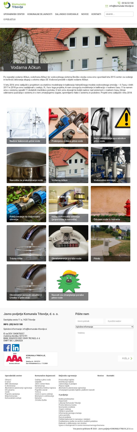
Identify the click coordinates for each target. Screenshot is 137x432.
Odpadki (38, 382)
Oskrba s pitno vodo (43, 380)
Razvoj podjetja (65, 417)
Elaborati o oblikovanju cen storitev (73, 423)
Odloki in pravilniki (66, 411)
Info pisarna (9, 390)
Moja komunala (11, 396)
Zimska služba (41, 400)
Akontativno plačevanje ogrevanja (18, 388)
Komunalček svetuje (13, 398)
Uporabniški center (13, 376)
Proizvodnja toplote (66, 380)
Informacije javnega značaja (70, 413)
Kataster (38, 398)
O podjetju (63, 395)
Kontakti (110, 376)
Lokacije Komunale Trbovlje (70, 403)
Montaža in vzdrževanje (44, 396)
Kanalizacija (40, 386)
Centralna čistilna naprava (45, 388)
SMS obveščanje (11, 384)
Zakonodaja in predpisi (68, 384)
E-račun (8, 382)
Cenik (7, 392)
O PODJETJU (9, 19)
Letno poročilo (64, 415)
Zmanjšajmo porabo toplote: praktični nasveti (77, 390)
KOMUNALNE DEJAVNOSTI (39, 14)
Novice (100, 376)
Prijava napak (64, 386)
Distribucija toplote (66, 382)
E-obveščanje (10, 386)
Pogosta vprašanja (12, 394)
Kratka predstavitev (66, 399)
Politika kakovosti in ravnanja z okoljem (74, 419)
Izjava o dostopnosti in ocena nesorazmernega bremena (81, 425)
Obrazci (8, 380)
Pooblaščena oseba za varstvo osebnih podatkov (78, 421)
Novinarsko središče (67, 407)
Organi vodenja (65, 409)
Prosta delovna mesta (67, 405)
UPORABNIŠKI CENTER (14, 14)
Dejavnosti (63, 401)
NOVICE (85, 14)
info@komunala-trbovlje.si (121, 6)
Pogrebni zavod (41, 390)
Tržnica (38, 392)
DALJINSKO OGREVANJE (66, 14)
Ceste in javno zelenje (44, 394)
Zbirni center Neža (42, 384)
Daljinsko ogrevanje (68, 376)
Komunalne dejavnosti (45, 376)
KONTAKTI (96, 14)
